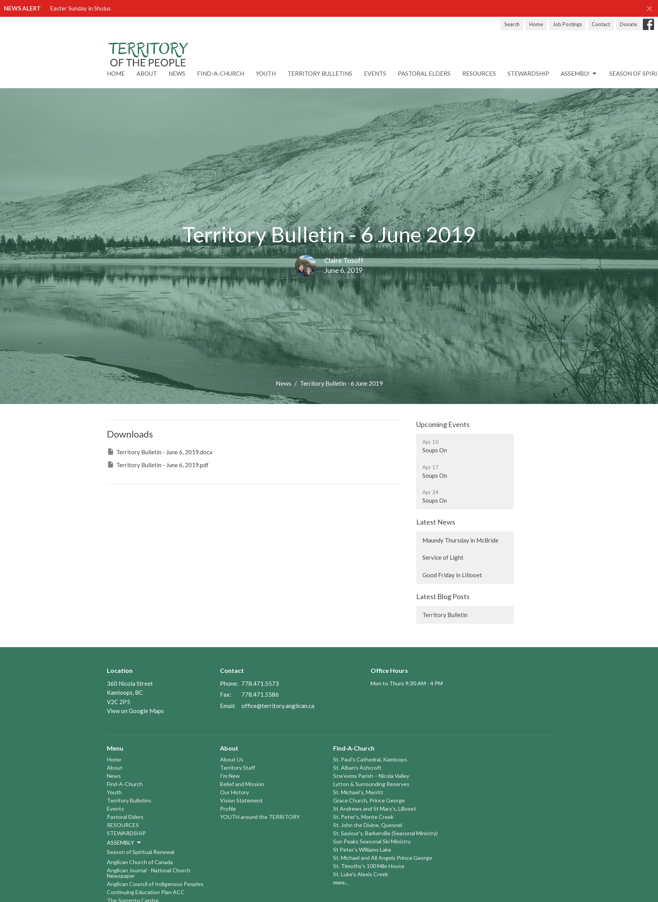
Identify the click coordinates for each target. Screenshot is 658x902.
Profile (228, 808)
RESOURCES (479, 73)
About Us (231, 759)
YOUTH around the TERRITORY (260, 816)
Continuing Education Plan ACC (145, 892)
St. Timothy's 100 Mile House (368, 866)
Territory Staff (237, 767)
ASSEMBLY (579, 74)
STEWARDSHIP (528, 73)
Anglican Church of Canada (140, 862)
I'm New (230, 775)
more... (340, 882)
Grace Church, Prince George (369, 800)
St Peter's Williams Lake (362, 849)
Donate (628, 24)
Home (536, 24)
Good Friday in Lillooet (452, 574)
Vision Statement (241, 800)
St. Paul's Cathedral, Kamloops (370, 759)
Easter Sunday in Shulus (80, 8)
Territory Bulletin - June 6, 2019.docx (160, 451)
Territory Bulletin (445, 614)
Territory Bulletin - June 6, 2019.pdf (158, 464)
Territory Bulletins (319, 73)
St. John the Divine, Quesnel (367, 825)
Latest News (435, 522)
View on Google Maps (135, 710)
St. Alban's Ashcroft (357, 767)
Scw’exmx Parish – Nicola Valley (371, 775)
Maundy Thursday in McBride (460, 540)
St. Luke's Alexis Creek (360, 874)
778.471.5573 (260, 683)
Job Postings (567, 24)
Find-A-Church (220, 73)
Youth (266, 73)
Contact (601, 24)
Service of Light (442, 557)
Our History (234, 792)
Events (375, 73)
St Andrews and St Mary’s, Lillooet (374, 808)
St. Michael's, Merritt (358, 792)
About (147, 73)
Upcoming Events (443, 424)
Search (512, 24)
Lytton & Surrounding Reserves (371, 784)
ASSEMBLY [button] (124, 843)
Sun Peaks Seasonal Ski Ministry (372, 841)
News (176, 73)
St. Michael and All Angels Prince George (382, 857)
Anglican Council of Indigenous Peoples (155, 884)
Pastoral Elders (424, 73)
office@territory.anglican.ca (277, 705)
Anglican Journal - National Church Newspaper (148, 873)
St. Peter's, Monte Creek (363, 816)
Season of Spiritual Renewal (140, 852)
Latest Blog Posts (443, 596)
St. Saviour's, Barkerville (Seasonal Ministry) (385, 833)
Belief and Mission (242, 784)
